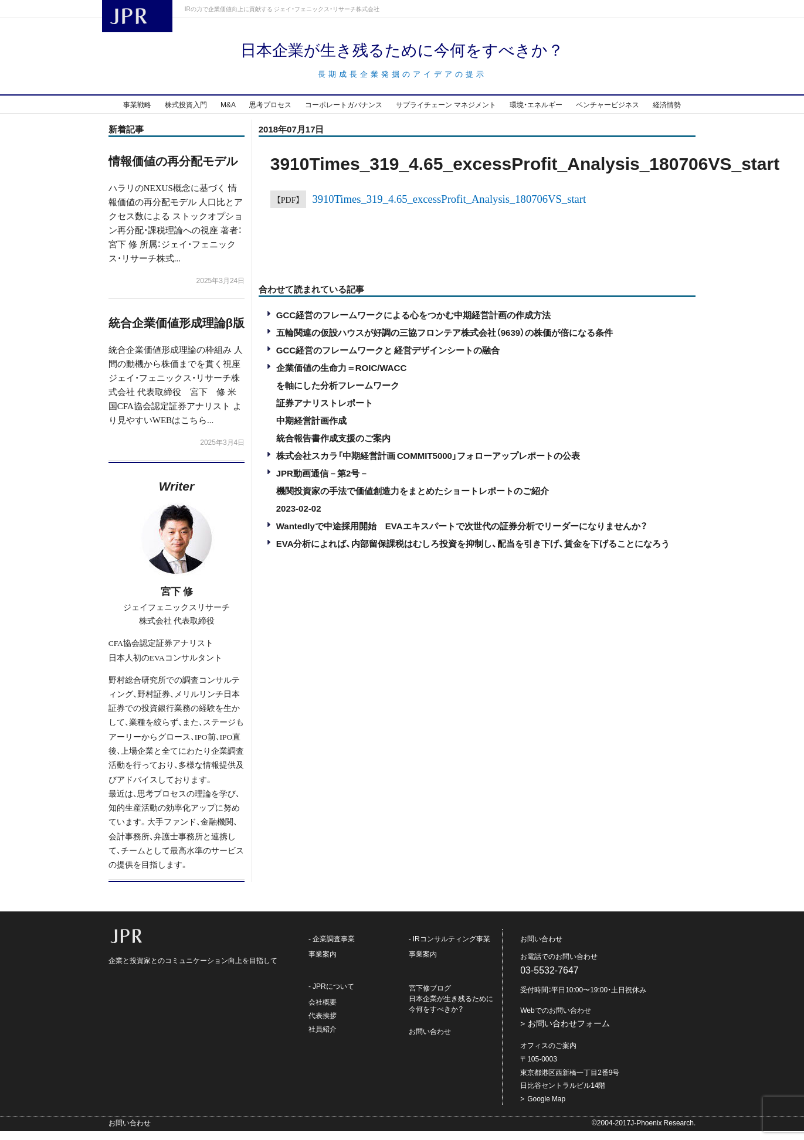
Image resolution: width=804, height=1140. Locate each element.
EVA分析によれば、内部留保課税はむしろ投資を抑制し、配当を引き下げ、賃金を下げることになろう (473, 552)
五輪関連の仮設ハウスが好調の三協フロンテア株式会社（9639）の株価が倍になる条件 (444, 341)
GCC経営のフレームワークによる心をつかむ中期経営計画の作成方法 (413, 323)
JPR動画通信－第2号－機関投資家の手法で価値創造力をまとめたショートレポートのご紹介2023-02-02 (412, 499)
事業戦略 (137, 113)
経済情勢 (667, 113)
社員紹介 (322, 1037)
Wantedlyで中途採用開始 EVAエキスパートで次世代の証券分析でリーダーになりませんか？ (461, 534)
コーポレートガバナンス (343, 113)
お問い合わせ (430, 1040)
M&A (228, 113)
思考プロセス (270, 113)
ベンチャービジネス (607, 113)
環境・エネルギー (536, 113)
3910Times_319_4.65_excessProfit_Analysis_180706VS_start (449, 207)
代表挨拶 (322, 1024)
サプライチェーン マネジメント (446, 113)
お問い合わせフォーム (569, 1032)
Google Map (546, 1107)
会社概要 (322, 1010)
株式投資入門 (186, 113)
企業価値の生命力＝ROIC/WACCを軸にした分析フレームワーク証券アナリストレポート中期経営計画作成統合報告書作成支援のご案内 (341, 411)
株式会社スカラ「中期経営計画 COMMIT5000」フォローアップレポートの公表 (428, 464)
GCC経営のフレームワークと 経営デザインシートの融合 (388, 358)
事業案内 (322, 963)
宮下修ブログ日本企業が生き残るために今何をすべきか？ (451, 1007)
